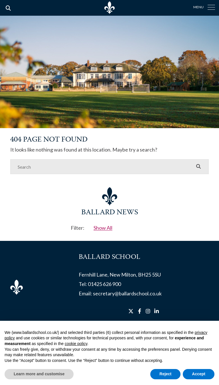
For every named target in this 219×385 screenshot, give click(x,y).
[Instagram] (148, 311)
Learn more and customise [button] (39, 374)
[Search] (104, 166)
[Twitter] (130, 311)
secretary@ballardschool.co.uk (127, 293)
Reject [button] (165, 374)
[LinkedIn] (156, 311)
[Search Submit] (198, 166)
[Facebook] (139, 311)
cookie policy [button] (76, 343)
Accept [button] (198, 374)
